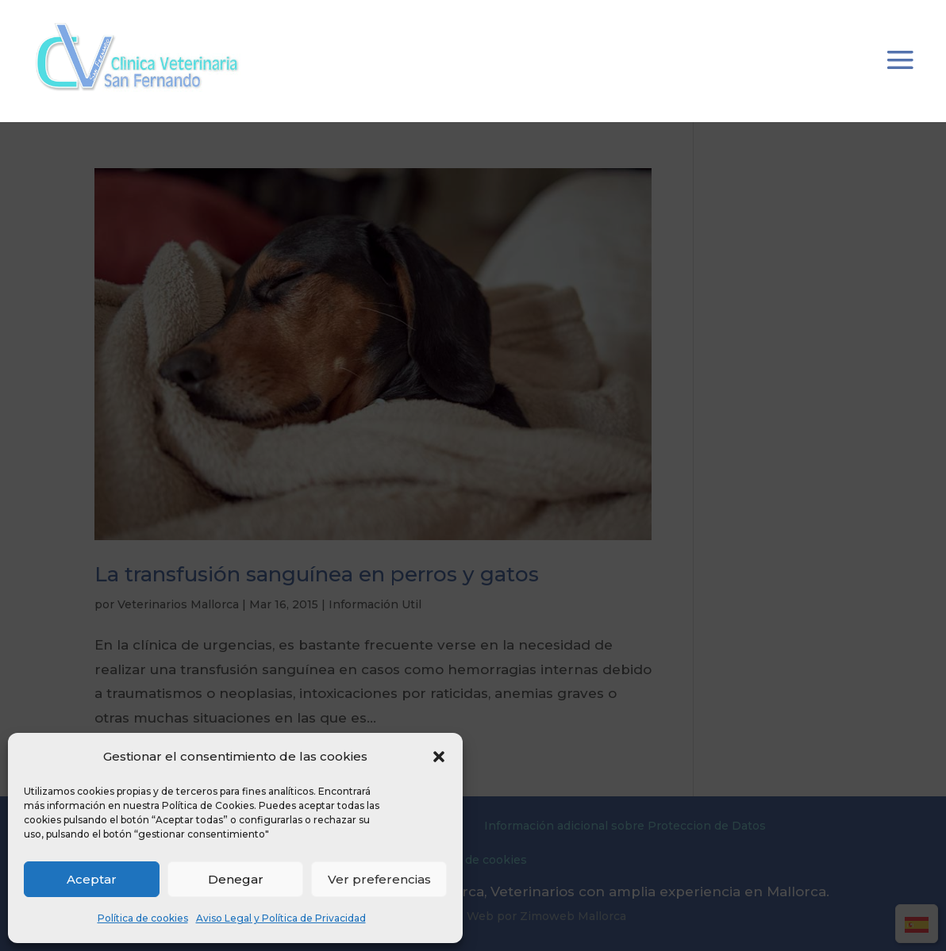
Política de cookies (143, 918)
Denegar (235, 879)
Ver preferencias (379, 879)
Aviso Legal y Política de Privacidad (281, 918)
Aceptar (92, 879)
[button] (439, 757)
